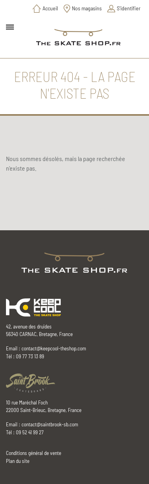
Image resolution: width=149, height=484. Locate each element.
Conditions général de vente (33, 453)
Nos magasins (87, 8)
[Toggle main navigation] (10, 27)
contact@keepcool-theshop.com (53, 348)
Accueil (50, 8)
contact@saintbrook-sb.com (49, 424)
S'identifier (129, 8)
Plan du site (17, 461)
